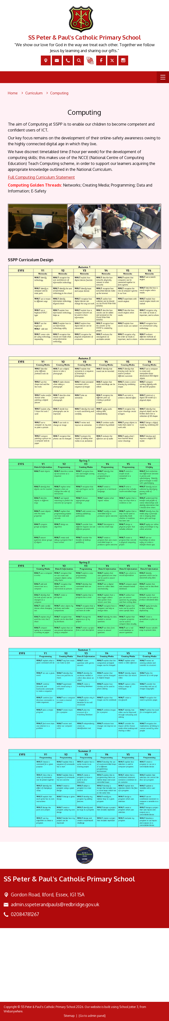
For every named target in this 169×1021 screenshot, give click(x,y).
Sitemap (69, 1016)
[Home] (13, 93)
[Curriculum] (34, 93)
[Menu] (163, 77)
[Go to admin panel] (92, 1016)
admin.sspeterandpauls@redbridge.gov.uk (55, 904)
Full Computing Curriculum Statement (41, 177)
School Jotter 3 (128, 1007)
